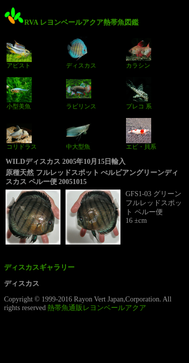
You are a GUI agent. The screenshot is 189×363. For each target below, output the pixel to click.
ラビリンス (81, 93)
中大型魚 (78, 134)
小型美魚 (19, 93)
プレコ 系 (139, 93)
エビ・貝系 (141, 134)
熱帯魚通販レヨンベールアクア (96, 308)
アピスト (19, 53)
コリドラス (22, 134)
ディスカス (81, 53)
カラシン (138, 53)
